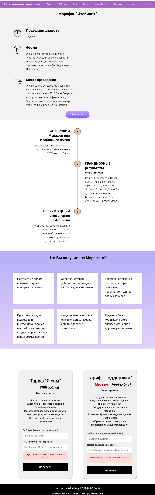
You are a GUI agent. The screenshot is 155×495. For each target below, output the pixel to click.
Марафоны (117, 4)
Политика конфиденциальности (88, 493)
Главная (50, 4)
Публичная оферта (60, 493)
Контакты (147, 4)
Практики (86, 4)
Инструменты (132, 4)
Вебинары (63, 4)
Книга (75, 4)
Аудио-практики (101, 4)
